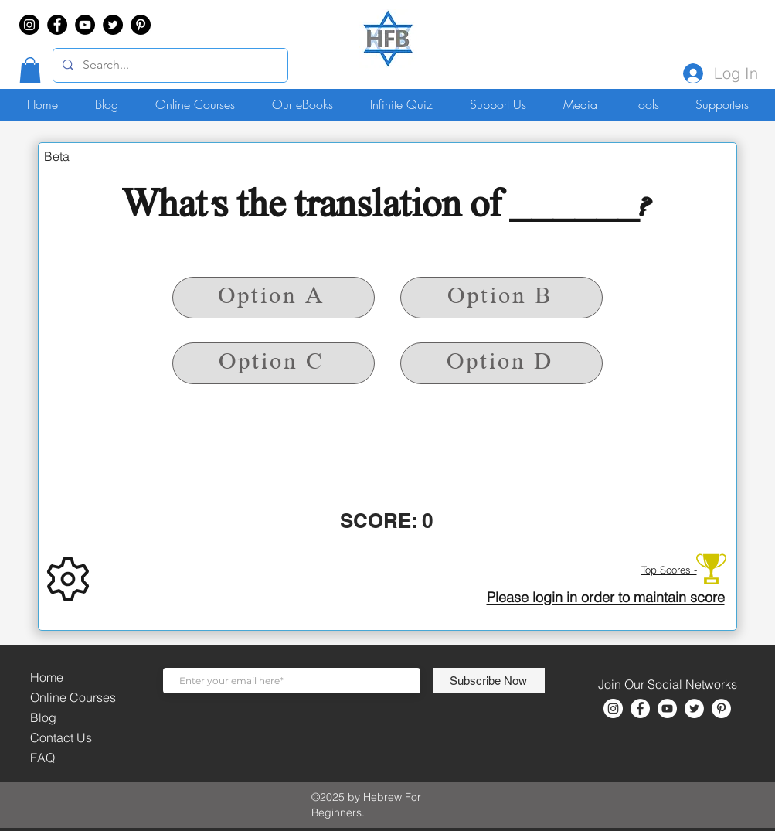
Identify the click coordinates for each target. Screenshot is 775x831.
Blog (43, 717)
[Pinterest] (141, 25)
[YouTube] (85, 25)
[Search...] (169, 65)
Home (46, 677)
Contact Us (61, 737)
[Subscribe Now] (489, 680)
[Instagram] (29, 25)
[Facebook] (57, 25)
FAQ (42, 757)
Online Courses (73, 697)
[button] (30, 70)
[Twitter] (113, 25)
